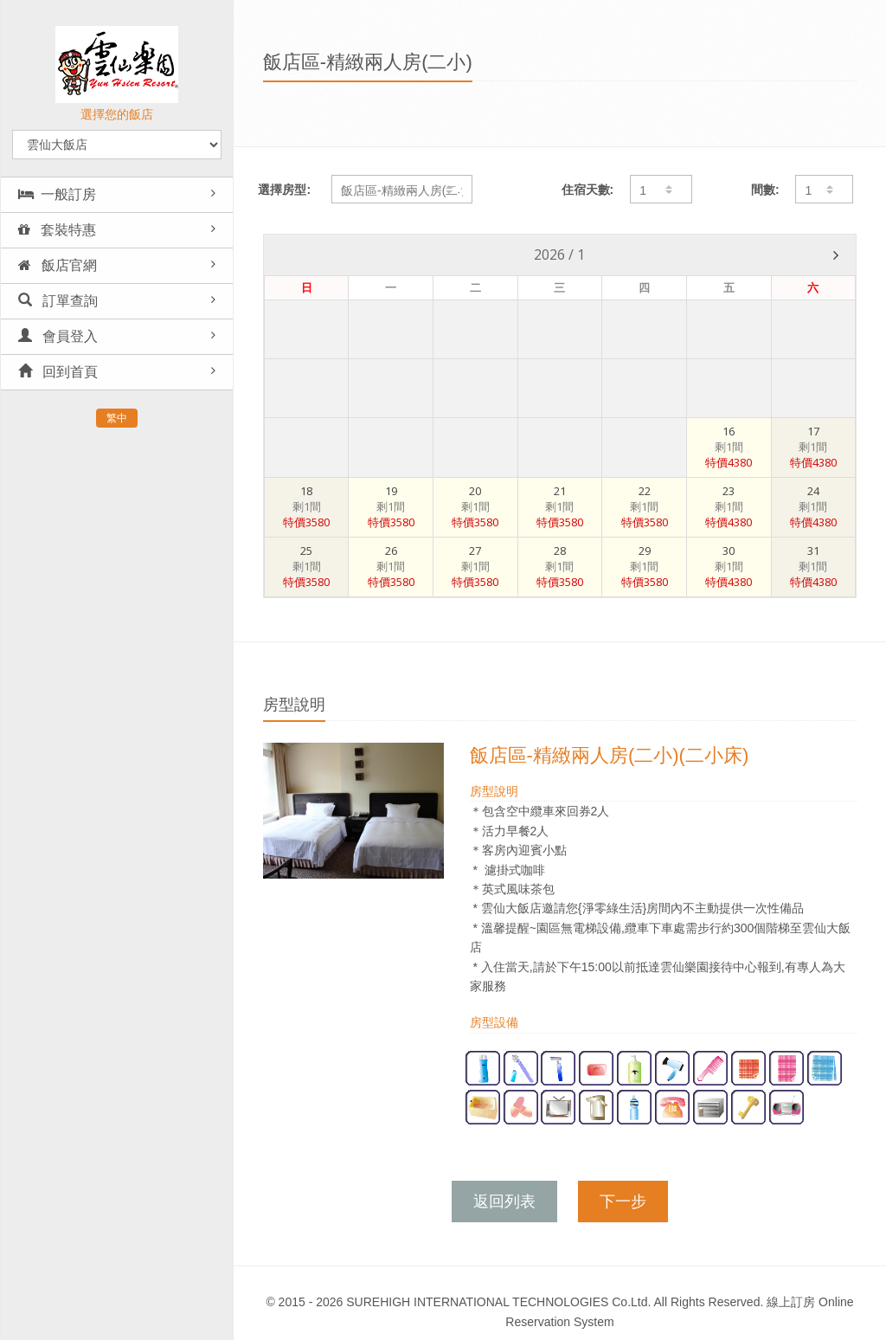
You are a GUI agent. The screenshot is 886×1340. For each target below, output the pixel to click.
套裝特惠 (57, 229)
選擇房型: (284, 189)
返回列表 (504, 1201)
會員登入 (58, 336)
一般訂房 (57, 194)
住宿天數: (588, 189)
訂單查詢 (58, 300)
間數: (765, 189)
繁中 (116, 418)
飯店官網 (57, 265)
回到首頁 (58, 371)
